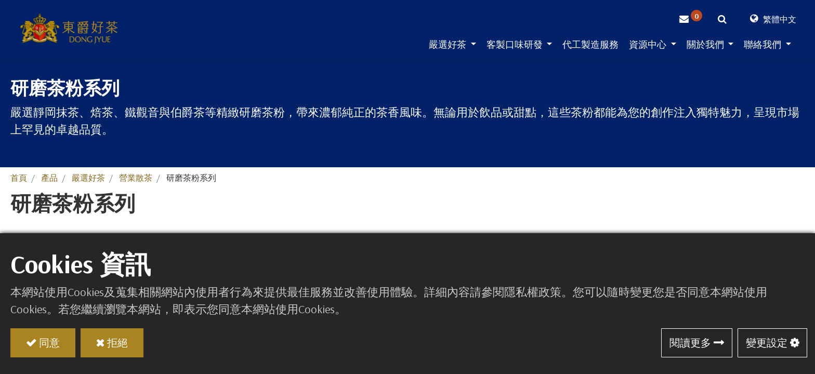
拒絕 (117, 342)
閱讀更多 (690, 342)
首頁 (18, 177)
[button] (722, 20)
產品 (49, 177)
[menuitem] (590, 46)
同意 (49, 342)
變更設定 (766, 342)
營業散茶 (135, 177)
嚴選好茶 (88, 177)
